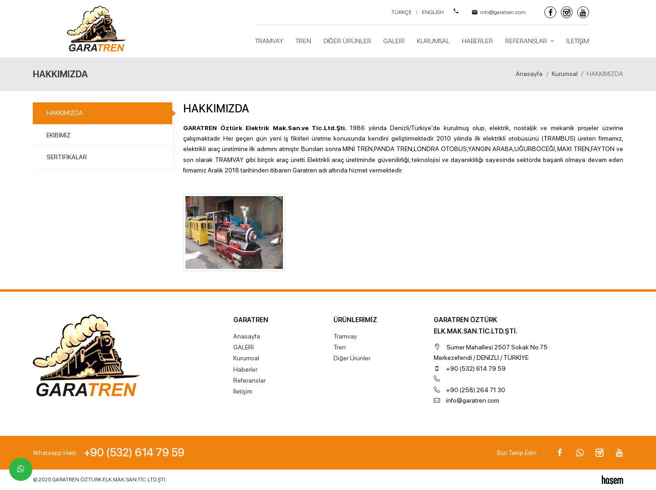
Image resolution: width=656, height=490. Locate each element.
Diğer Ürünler (347, 41)
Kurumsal (433, 41)
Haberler (477, 41)
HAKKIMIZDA (64, 112)
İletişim (577, 41)
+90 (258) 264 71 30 (475, 390)
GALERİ (394, 41)
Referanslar (526, 41)
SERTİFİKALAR (66, 157)
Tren (303, 41)
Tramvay (269, 41)
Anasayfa (529, 73)
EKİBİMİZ (58, 135)
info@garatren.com (472, 400)
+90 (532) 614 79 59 (476, 368)
